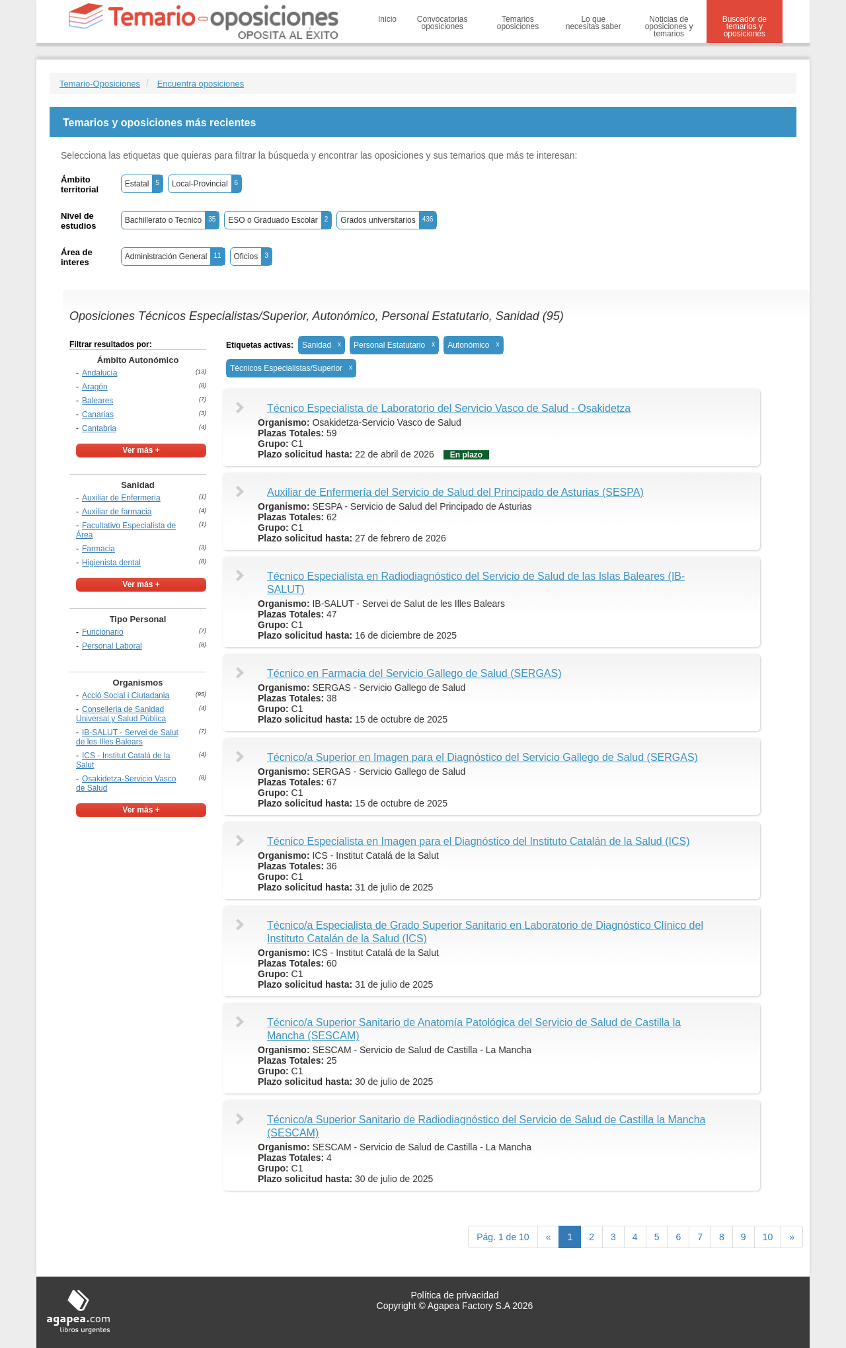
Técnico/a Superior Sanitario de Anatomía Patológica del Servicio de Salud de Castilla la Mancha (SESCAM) (474, 1029)
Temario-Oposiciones (99, 84)
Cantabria (99, 428)
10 (768, 1237)
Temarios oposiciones (518, 23)
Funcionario (103, 632)
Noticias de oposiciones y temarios (669, 26)
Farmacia (98, 548)
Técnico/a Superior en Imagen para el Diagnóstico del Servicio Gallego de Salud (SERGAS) (482, 757)
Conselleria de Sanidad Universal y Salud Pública (121, 714)
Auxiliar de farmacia (116, 511)
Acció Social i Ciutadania (125, 695)
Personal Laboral (112, 646)
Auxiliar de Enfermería (121, 497)
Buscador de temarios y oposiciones (744, 26)
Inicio (387, 19)
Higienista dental (111, 562)
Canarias (98, 414)
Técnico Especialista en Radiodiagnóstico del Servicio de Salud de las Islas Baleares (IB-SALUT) (476, 583)
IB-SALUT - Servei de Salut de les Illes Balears (127, 737)
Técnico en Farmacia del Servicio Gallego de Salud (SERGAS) (414, 673)
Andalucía (99, 372)
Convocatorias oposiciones (442, 23)
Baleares (97, 400)
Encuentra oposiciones (201, 84)
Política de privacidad (454, 1295)
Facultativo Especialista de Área (126, 530)
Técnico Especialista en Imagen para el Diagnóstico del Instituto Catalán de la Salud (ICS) (478, 841)
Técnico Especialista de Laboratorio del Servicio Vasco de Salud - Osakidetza (449, 408)
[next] (792, 1237)
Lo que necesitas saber (593, 23)
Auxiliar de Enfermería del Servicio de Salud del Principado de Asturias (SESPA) (455, 492)
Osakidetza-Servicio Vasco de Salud (126, 783)
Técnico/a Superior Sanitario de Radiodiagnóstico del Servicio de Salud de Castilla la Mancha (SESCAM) (486, 1126)
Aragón (95, 386)
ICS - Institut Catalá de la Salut (123, 760)
